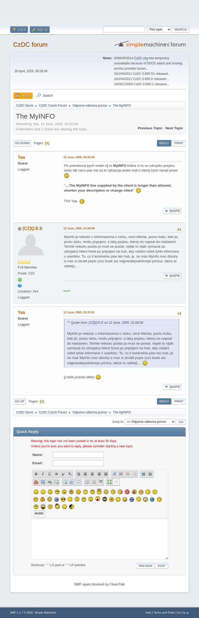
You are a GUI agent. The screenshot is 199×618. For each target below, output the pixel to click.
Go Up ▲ (183, 612)
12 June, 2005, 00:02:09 (79, 157)
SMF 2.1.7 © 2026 (21, 612)
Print (178, 143)
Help (148, 612)
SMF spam (82, 584)
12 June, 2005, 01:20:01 (79, 312)
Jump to (117, 422)
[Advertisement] (99, 11)
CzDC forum (30, 44)
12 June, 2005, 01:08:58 (79, 228)
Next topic (174, 128)
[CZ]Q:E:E (33, 228)
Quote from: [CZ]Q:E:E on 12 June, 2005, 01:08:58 (107, 323)
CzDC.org (141, 58)
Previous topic (150, 128)
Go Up (19, 401)
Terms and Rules (164, 612)
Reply (164, 143)
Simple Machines (45, 612)
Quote (172, 210)
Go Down (22, 143)
